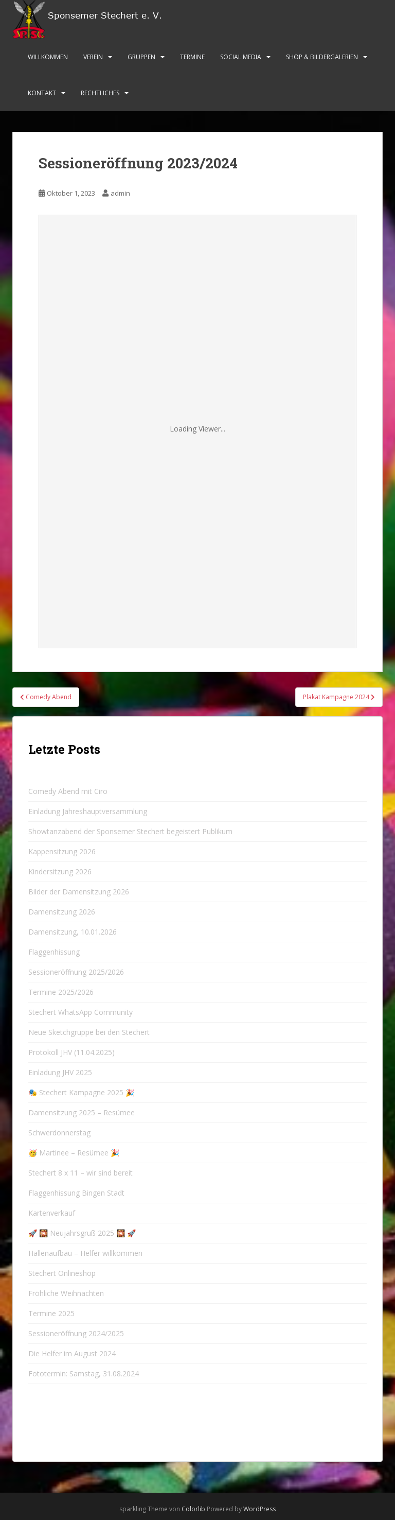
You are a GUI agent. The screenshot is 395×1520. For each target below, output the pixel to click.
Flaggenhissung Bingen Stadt (76, 1193)
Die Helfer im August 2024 (72, 1353)
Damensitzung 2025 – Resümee (81, 1112)
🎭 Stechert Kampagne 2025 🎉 (81, 1092)
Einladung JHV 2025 (60, 1072)
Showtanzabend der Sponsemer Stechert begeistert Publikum (130, 831)
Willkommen (48, 57)
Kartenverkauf (51, 1213)
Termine (192, 57)
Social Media (240, 57)
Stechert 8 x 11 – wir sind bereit (80, 1173)
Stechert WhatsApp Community (80, 1012)
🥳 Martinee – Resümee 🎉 (73, 1153)
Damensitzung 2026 (61, 912)
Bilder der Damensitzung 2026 (78, 891)
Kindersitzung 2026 (60, 871)
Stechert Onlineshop (62, 1273)
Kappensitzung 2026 (62, 851)
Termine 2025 (51, 1313)
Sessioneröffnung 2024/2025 (76, 1333)
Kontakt (42, 93)
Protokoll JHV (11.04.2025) (71, 1052)
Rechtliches (100, 93)
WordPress (259, 1509)
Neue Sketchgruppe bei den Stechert (89, 1032)
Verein (93, 57)
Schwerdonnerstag (59, 1132)
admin (120, 193)
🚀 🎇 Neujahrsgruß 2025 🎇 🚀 (82, 1233)
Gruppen (141, 57)
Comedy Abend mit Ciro (67, 791)
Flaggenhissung (54, 952)
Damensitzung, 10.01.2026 (72, 932)
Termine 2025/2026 (61, 992)
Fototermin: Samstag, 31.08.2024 (83, 1373)
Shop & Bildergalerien (322, 57)
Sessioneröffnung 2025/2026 (76, 972)
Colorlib (193, 1509)
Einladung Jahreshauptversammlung (87, 811)
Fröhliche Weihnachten (66, 1293)
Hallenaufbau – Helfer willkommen (85, 1253)
